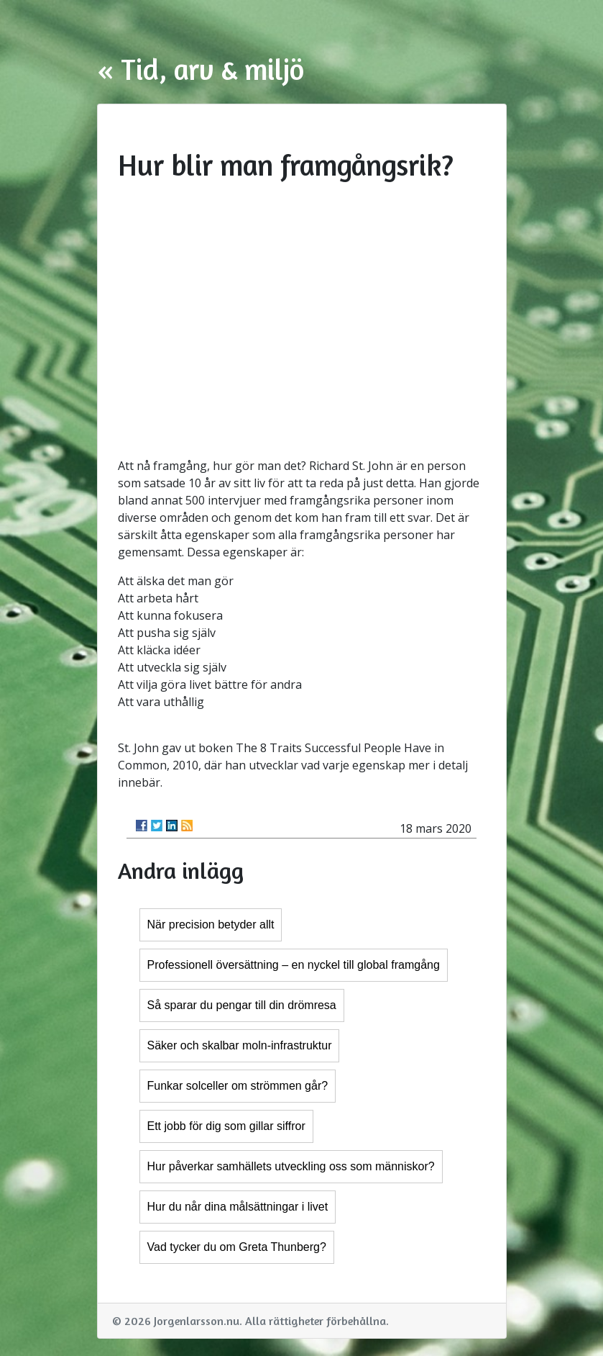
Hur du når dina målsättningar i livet (237, 1207)
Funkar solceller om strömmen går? (237, 1086)
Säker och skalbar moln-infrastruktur (239, 1045)
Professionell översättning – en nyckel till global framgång (293, 965)
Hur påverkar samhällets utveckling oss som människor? (291, 1166)
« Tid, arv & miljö (200, 69)
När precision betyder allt (211, 924)
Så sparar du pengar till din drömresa (241, 1005)
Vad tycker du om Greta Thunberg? (236, 1247)
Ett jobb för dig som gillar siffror (226, 1126)
